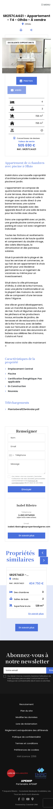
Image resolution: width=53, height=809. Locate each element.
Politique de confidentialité (18, 681)
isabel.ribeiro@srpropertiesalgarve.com (29, 526)
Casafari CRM (32, 804)
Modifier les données (26, 717)
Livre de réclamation (26, 723)
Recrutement (27, 704)
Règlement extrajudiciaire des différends (26, 730)
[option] (26, 592)
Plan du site (26, 710)
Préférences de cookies (26, 749)
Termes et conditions (26, 743)
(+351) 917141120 (26, 515)
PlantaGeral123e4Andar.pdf (23, 409)
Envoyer (26, 489)
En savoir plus (26, 535)
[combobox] (26, 455)
